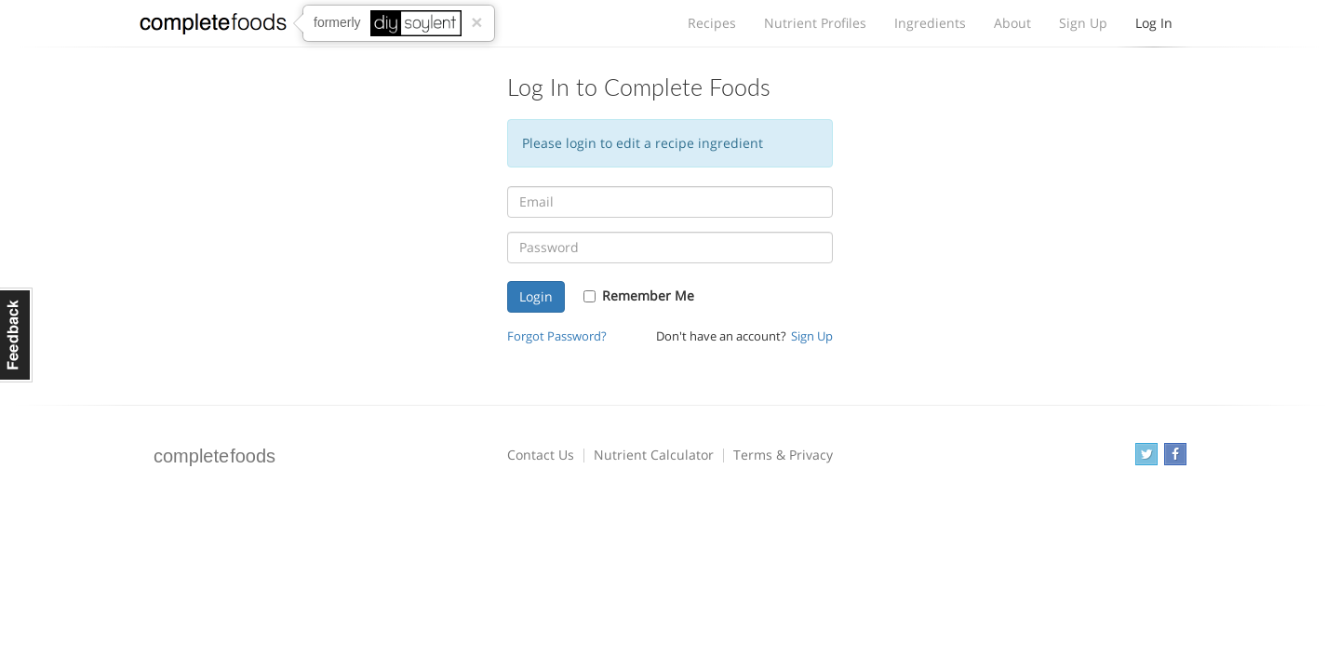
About (1012, 23)
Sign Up (1083, 23)
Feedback (16, 335)
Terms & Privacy (783, 454)
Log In (1153, 28)
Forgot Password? (557, 336)
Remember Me (648, 295)
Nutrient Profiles (815, 23)
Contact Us (540, 454)
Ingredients (930, 23)
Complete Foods (213, 27)
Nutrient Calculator (654, 454)
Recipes (712, 23)
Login (536, 296)
